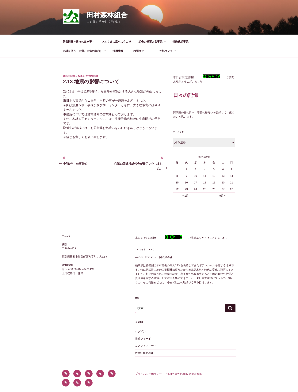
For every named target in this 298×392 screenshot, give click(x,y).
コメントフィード (145, 345)
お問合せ (142, 50)
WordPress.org (144, 352)
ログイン (140, 331)
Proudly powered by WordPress (183, 373)
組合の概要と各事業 (152, 41)
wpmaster (92, 76)
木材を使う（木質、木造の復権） (84, 50)
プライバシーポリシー (148, 373)
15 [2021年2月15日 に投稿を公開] (177, 182)
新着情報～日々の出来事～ (79, 41)
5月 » (222, 195)
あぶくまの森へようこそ (116, 41)
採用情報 (119, 50)
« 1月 (185, 195)
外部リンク (167, 50)
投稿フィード (143, 338)
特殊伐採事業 (181, 41)
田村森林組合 (107, 15)
